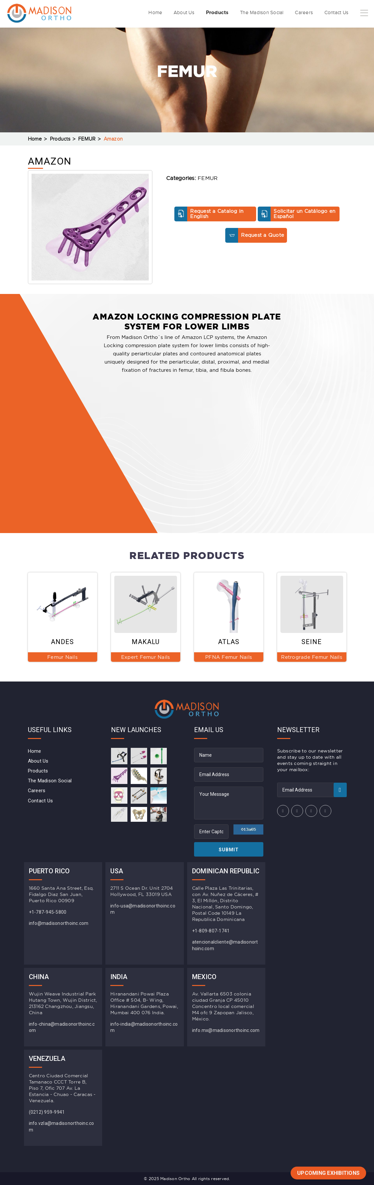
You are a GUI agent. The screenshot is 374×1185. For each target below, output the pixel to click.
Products (193, 13)
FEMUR (87, 139)
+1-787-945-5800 (48, 912)
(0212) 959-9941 (47, 1112)
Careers (294, 13)
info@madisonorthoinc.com (59, 923)
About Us (154, 13)
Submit (229, 849)
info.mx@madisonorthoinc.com (226, 1030)
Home (120, 13)
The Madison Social (245, 13)
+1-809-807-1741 (211, 930)
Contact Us (332, 13)
